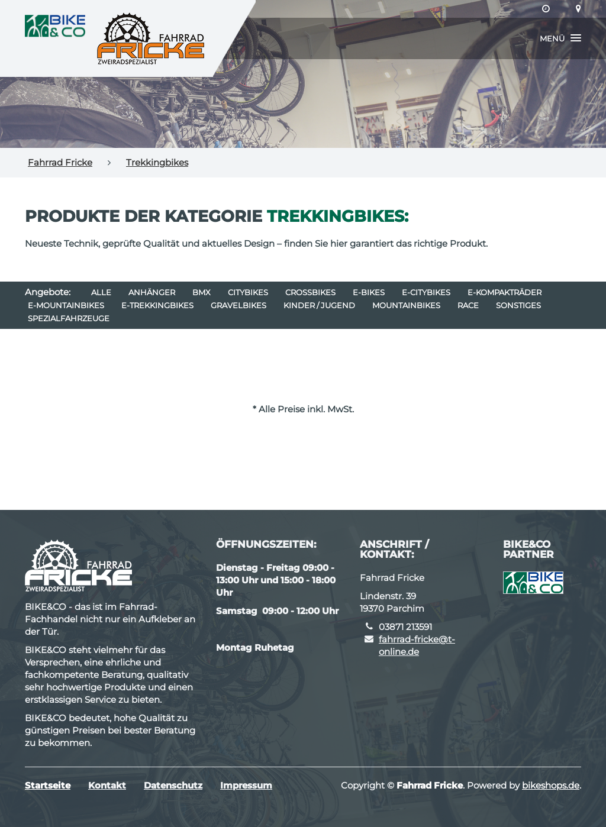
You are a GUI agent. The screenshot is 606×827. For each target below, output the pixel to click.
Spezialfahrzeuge (68, 318)
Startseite (47, 785)
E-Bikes (369, 292)
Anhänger (151, 292)
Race (468, 305)
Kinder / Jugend (319, 305)
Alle (101, 292)
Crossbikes (310, 292)
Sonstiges (518, 305)
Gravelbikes (238, 305)
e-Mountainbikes (66, 305)
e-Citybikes (426, 292)
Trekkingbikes (157, 162)
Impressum (246, 785)
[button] (560, 38)
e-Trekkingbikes (157, 305)
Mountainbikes (406, 305)
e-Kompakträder (504, 292)
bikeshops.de (550, 785)
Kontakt (107, 785)
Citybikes (248, 292)
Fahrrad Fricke (60, 162)
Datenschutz (173, 785)
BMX (201, 292)
